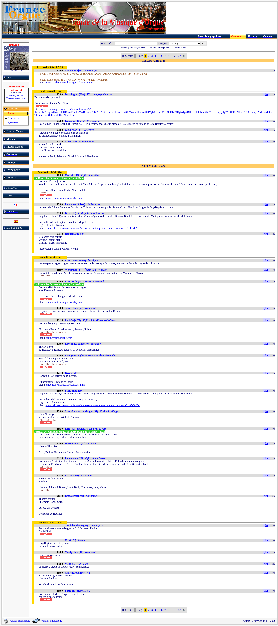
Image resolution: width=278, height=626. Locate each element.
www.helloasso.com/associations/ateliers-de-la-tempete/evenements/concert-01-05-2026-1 (93, 228)
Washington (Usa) (16, 96)
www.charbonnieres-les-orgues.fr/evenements (70, 82)
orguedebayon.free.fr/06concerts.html (65, 384)
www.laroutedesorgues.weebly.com (64, 198)
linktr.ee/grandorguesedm (59, 337)
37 (179, 55)
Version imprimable (17, 620)
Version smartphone (47, 620)
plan (266, 94)
